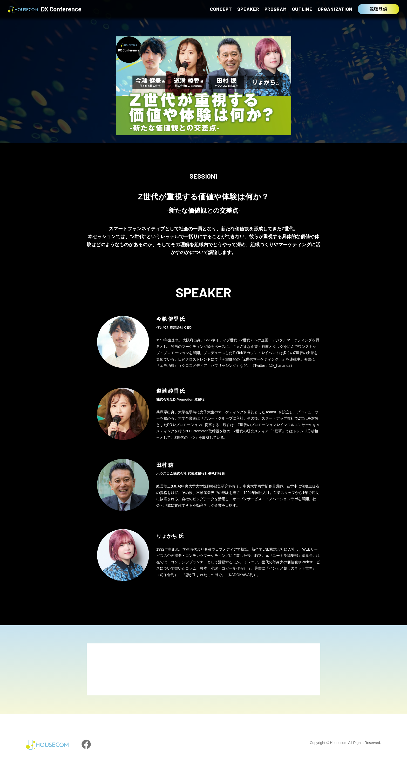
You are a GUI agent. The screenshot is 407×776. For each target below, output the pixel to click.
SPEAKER (248, 9)
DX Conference (45, 9)
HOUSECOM (47, 745)
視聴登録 (378, 8)
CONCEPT (221, 9)
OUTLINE (302, 9)
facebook (86, 744)
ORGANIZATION (335, 9)
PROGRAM (275, 9)
